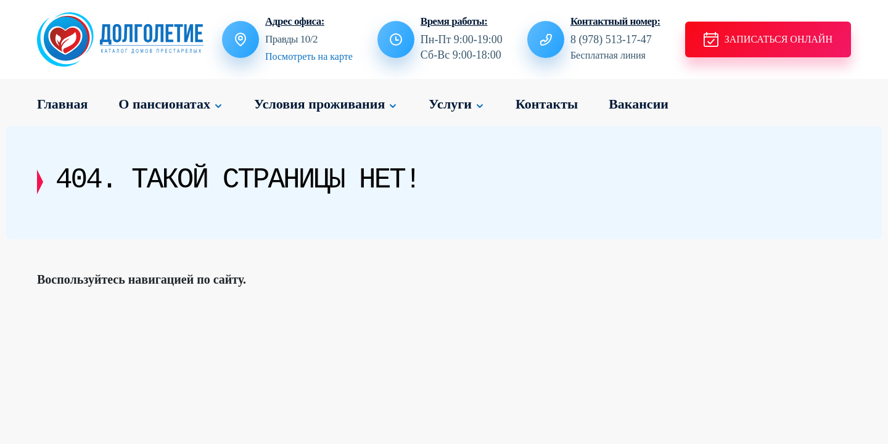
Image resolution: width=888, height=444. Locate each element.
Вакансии (638, 104)
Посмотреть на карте (309, 56)
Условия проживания (319, 104)
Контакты (547, 104)
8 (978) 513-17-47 (611, 39)
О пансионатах (164, 104)
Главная (62, 104)
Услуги (450, 104)
